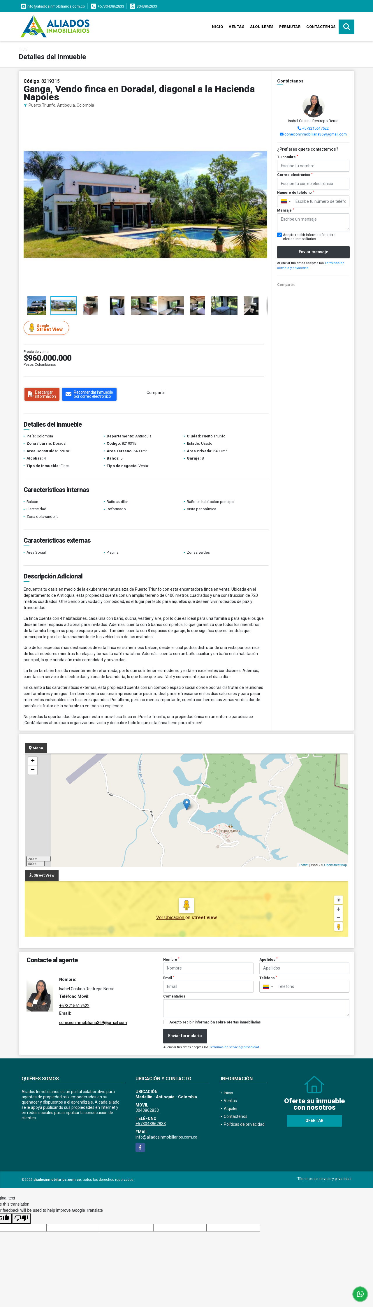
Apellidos (268, 959)
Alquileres (261, 26)
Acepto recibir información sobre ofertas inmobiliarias (215, 1022)
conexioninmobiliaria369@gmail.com (315, 134)
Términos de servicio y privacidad (234, 1047)
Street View (47, 327)
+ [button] (33, 761)
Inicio (216, 26)
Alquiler (231, 1108)
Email (168, 977)
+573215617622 (315, 128)
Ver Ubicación (170, 917)
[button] (262, 118)
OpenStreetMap (335, 865)
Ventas (236, 26)
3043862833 (147, 6)
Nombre (171, 959)
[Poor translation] (21, 1218)
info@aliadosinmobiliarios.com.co (166, 1137)
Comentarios (174, 996)
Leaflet (303, 865)
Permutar (289, 26)
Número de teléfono (295, 192)
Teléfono (268, 977)
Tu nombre (287, 157)
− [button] (33, 770)
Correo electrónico (295, 175)
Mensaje (285, 210)
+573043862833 (111, 6)
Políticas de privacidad (244, 1124)
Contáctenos (321, 26)
